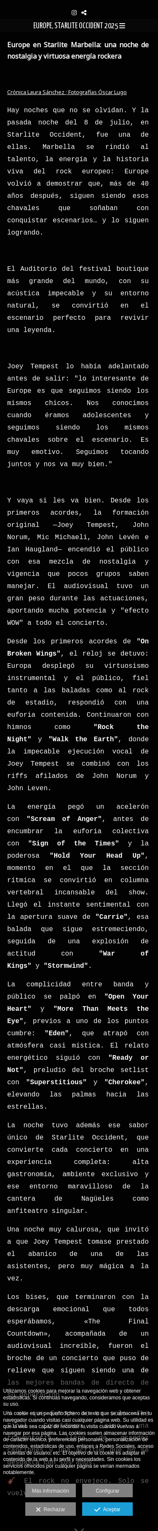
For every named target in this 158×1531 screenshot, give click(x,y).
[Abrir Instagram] (74, 12)
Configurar (107, 1491)
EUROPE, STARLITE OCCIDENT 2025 (79, 26)
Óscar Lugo (112, 92)
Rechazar (50, 1510)
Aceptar (107, 1510)
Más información (50, 1491)
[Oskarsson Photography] (79, 3)
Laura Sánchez (46, 92)
